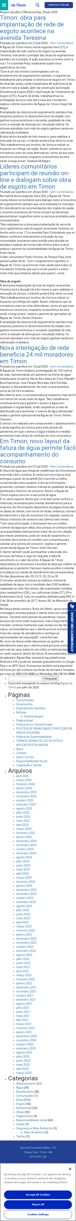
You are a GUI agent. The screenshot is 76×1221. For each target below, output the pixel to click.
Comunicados (25, 700)
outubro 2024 (24, 849)
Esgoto (20, 1104)
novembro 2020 (26, 1040)
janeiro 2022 (24, 983)
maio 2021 (23, 1016)
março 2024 (24, 877)
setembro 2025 (26, 804)
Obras (20, 1112)
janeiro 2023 (24, 934)
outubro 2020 (24, 1044)
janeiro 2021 (24, 1032)
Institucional (24, 1108)
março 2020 (24, 1072)
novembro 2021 (26, 991)
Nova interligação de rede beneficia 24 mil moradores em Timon (36, 354)
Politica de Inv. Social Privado (34, 724)
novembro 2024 (26, 845)
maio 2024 (23, 869)
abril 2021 (22, 1020)
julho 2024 (22, 861)
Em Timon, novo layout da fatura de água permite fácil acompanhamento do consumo (37, 451)
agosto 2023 (24, 906)
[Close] (70, 1168)
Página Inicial (24, 720)
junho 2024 (23, 865)
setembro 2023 (26, 902)
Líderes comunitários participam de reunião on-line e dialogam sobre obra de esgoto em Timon (35, 176)
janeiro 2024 (24, 885)
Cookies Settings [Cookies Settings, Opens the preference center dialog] (38, 1214)
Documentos (24, 704)
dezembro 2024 (26, 841)
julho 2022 (22, 959)
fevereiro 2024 (25, 881)
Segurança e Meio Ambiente (34, 1128)
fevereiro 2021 (25, 1028)
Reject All (38, 1204)
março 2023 (24, 926)
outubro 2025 (24, 800)
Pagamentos (24, 1116)
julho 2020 (22, 1056)
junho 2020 (23, 1060)
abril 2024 (22, 873)
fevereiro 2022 (25, 979)
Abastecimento (26, 1083)
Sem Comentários (61, 43)
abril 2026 (22, 776)
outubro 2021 (24, 995)
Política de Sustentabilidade (34, 736)
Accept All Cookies (38, 1194)
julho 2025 (22, 812)
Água (19, 749)
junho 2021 (23, 1011)
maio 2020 (23, 1064)
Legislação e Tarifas (29, 765)
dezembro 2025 (26, 792)
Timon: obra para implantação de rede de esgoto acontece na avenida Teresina (32, 27)
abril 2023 (22, 922)
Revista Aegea (33, 716)
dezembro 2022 (26, 938)
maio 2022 (23, 967)
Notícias (21, 712)
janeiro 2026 (24, 788)
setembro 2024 (26, 853)
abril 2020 (22, 1068)
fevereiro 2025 (25, 833)
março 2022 (24, 975)
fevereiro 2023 (25, 930)
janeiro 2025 (24, 837)
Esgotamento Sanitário (31, 708)
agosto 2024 (24, 857)
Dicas (19, 1099)
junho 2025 (23, 816)
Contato (21, 753)
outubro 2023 (24, 898)
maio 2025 (23, 820)
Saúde (20, 1124)
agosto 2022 (24, 955)
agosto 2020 (24, 1052)
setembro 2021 (26, 999)
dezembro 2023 (26, 889)
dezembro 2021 (26, 987)
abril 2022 (22, 971)
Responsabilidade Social (31, 761)
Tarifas (20, 1136)
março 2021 (24, 1024)
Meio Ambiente (34, 1132)
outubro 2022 (24, 946)
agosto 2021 (24, 1003)
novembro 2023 (26, 894)
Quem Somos (25, 757)
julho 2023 (22, 910)
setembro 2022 (26, 950)
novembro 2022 (26, 942)
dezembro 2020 (26, 1036)
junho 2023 (23, 914)
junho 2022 (23, 963)
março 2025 (24, 828)
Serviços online (58, 5)
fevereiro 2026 (25, 784)
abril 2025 (22, 824)
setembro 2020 (26, 1048)
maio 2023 (23, 918)
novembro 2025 (26, 796)
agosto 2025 (24, 808)
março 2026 (24, 780)
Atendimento (24, 1091)
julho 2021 (22, 1007)
